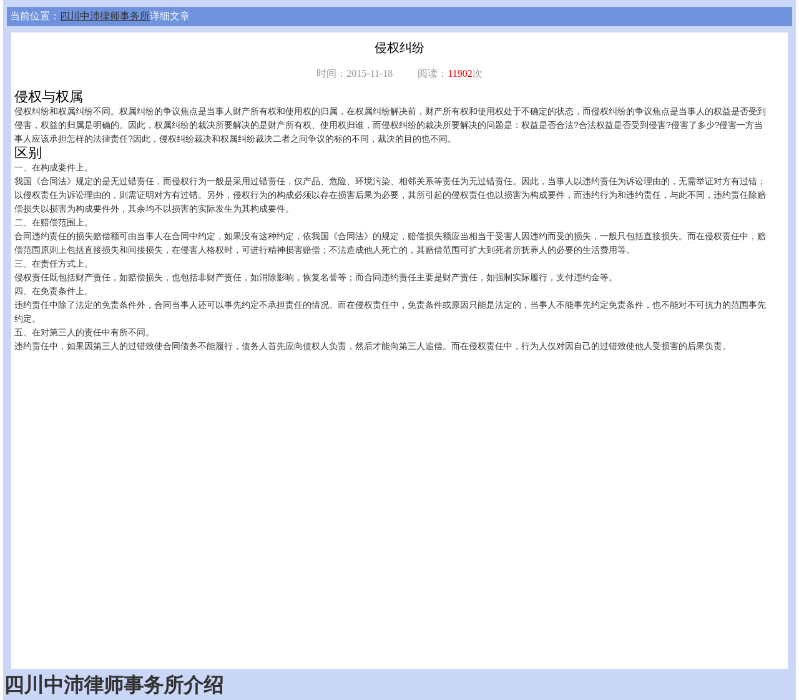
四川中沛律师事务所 (105, 16)
